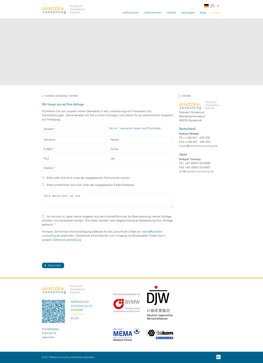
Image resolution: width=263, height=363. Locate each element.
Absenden (54, 265)
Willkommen (131, 12)
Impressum (80, 301)
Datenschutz (81, 306)
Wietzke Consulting (56, 96)
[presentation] (70, 252)
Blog (203, 12)
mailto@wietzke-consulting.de (198, 145)
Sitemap (77, 310)
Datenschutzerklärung (67, 239)
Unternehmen (152, 12)
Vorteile (171, 12)
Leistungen (188, 12)
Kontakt (215, 12)
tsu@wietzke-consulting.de (196, 171)
